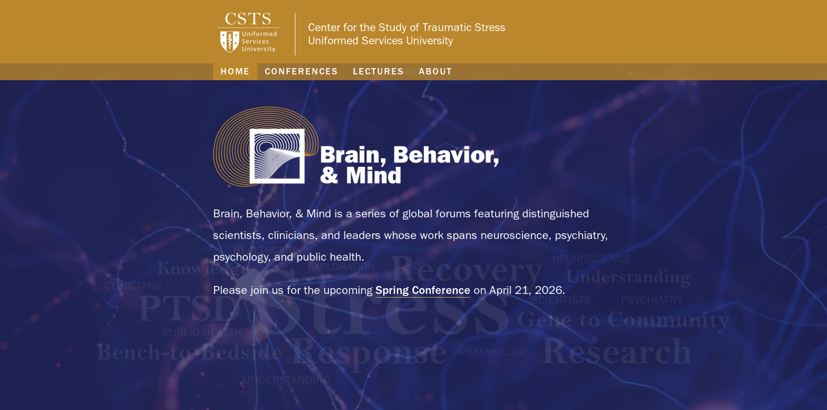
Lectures (378, 71)
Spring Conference (423, 289)
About (436, 71)
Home (235, 71)
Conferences (301, 71)
